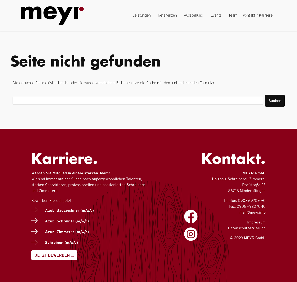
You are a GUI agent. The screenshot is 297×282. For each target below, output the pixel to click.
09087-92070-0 (252, 200)
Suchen (275, 101)
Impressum (256, 222)
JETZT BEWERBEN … (54, 255)
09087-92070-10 (251, 206)
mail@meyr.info (252, 212)
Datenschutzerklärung (247, 228)
